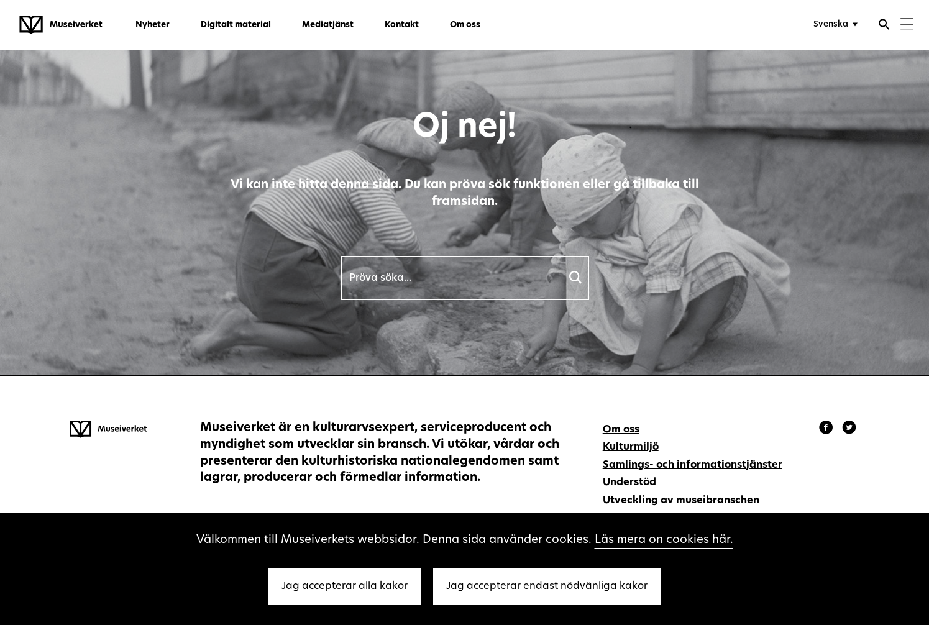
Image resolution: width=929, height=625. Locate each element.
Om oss (465, 25)
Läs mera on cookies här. (664, 540)
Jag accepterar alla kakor (344, 586)
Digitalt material (236, 25)
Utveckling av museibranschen (681, 501)
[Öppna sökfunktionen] (884, 26)
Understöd (629, 483)
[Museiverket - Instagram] (849, 429)
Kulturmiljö (631, 447)
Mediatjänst (328, 25)
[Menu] (906, 26)
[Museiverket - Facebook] (827, 429)
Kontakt (402, 25)
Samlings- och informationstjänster (692, 465)
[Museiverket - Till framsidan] (60, 25)
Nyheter (152, 25)
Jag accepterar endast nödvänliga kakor (547, 586)
